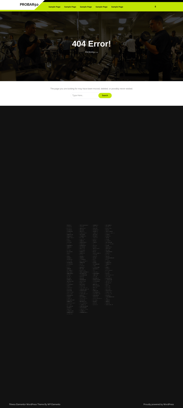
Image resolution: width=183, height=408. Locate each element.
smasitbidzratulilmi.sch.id (82, 282)
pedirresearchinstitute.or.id (99, 257)
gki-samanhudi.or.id (99, 262)
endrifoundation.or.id (93, 275)
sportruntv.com (82, 284)
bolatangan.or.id (82, 273)
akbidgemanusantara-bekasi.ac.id (94, 281)
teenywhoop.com (87, 255)
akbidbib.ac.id (93, 283)
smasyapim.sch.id (82, 279)
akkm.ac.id (81, 259)
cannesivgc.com (82, 281)
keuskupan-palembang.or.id (94, 261)
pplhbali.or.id (81, 268)
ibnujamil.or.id (99, 268)
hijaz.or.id (92, 257)
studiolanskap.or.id (99, 266)
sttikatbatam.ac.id (82, 264)
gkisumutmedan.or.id (93, 272)
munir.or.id (87, 266)
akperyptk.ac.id (82, 286)
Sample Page (54, 7)
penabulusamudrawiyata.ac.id (100, 252)
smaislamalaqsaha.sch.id (88, 281)
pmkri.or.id (98, 264)
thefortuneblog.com (87, 264)
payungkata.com (93, 252)
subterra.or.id (81, 272)
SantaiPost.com (82, 250)
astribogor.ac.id (82, 277)
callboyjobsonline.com (87, 252)
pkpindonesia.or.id (87, 275)
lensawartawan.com (99, 250)
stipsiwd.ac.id (87, 251)
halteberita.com (93, 253)
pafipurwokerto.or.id (82, 253)
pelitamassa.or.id (99, 259)
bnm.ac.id (81, 255)
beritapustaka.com (87, 257)
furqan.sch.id (93, 277)
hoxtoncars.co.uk (87, 261)
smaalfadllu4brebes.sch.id (93, 279)
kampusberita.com (93, 251)
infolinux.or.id (87, 268)
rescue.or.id (98, 275)
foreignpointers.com (87, 284)
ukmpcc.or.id (87, 272)
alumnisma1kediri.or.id (93, 270)
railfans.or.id (98, 255)
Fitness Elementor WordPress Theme (26, 404)
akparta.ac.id (99, 281)
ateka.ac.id (81, 261)
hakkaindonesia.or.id (87, 273)
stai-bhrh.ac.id (81, 257)
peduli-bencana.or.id (99, 272)
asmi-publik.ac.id (93, 282)
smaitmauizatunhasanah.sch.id (88, 277)
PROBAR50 (29, 4)
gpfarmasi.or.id (93, 255)
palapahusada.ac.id (82, 288)
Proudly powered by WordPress (158, 404)
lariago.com (98, 251)
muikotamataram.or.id (93, 259)
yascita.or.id (93, 264)
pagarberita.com (87, 259)
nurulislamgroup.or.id (99, 273)
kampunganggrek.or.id (93, 266)
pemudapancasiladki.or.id (93, 273)
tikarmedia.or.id (99, 261)
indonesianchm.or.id (82, 266)
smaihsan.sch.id (99, 277)
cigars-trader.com (87, 253)
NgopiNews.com (82, 251)
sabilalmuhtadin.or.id (82, 270)
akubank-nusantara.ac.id (99, 284)
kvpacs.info (87, 262)
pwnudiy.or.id (99, 270)
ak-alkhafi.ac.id (99, 253)
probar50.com (82, 252)
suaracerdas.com (93, 284)
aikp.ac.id (81, 262)
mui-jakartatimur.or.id (82, 275)
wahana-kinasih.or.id (93, 268)
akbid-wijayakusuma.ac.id (88, 283)
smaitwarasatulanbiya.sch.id (88, 286)
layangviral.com (93, 250)
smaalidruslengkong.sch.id (88, 279)
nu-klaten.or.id (93, 262)
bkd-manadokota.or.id (87, 270)
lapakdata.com (99, 283)
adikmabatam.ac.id (87, 250)
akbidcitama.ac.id (87, 282)
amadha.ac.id (99, 282)
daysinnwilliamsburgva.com (82, 283)
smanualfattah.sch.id (99, 279)
